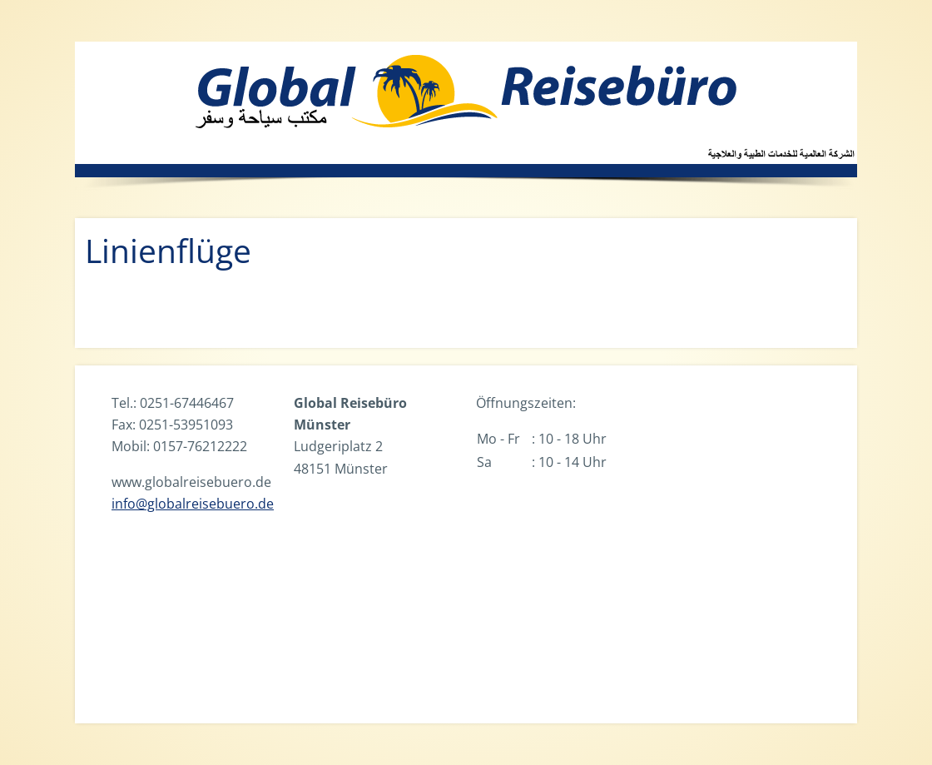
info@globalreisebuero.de (193, 503)
